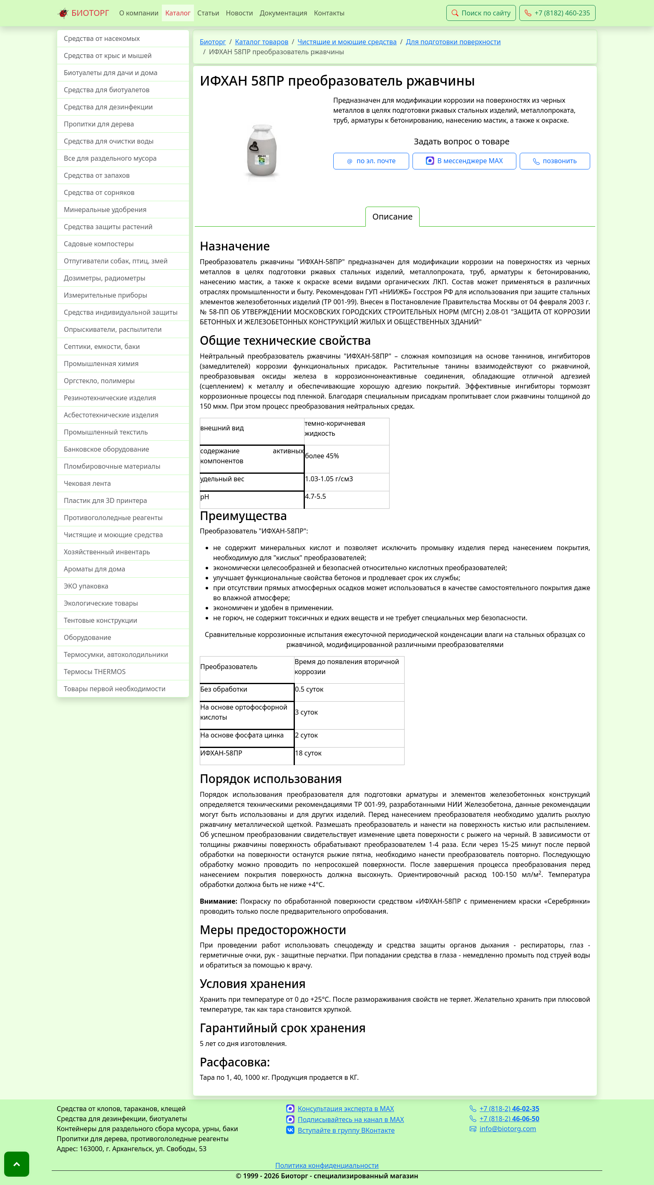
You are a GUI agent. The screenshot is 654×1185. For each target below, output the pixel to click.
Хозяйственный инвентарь (107, 551)
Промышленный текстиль (106, 432)
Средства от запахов (97, 175)
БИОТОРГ (83, 13)
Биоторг (213, 41)
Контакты (329, 13)
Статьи (208, 13)
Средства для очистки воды (109, 141)
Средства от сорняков (99, 192)
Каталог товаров (262, 41)
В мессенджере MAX (464, 161)
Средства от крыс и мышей (108, 55)
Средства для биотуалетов (107, 89)
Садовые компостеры (99, 243)
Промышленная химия (101, 363)
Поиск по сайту (481, 13)
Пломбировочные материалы (112, 466)
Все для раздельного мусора (110, 158)
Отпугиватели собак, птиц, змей (116, 260)
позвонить (555, 161)
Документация (283, 13)
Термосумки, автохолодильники (116, 654)
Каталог (178, 13)
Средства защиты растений (108, 226)
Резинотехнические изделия (110, 397)
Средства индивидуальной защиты (121, 312)
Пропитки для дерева (99, 124)
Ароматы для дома (95, 569)
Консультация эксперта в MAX (340, 1108)
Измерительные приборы (105, 295)
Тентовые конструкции (100, 620)
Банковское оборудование (106, 449)
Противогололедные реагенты (113, 517)
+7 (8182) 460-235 (557, 13)
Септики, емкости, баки (102, 346)
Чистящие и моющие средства (113, 534)
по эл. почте (371, 161)
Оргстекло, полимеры (99, 380)
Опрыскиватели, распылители (113, 329)
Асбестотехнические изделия (111, 414)
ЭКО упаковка (86, 586)
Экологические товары (101, 603)
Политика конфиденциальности (327, 1165)
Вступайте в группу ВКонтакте (340, 1130)
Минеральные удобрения (105, 209)
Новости (239, 13)
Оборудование (87, 637)
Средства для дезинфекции (108, 106)
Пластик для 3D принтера (105, 500)
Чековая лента (87, 483)
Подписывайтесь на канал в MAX (345, 1119)
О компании (139, 13)
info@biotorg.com (503, 1128)
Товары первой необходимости (115, 688)
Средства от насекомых (102, 38)
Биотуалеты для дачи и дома (111, 72)
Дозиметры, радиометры (105, 278)
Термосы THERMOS (95, 671)
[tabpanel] (395, 660)
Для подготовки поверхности (453, 41)
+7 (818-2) (504, 1108)
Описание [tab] (392, 216)
